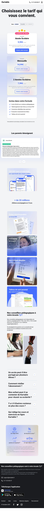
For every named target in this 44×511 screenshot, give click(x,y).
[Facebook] (13, 504)
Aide (9, 501)
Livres (15, 501)
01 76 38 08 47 (36, 2)
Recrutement (34, 501)
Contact (3, 501)
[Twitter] (17, 504)
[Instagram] (21, 504)
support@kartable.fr (12, 324)
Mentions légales (24, 501)
